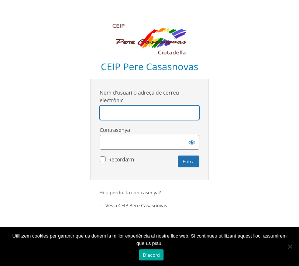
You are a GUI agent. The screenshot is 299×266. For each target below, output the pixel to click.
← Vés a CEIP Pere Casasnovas (133, 205)
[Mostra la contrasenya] (192, 142)
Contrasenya (115, 129)
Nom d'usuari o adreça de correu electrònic (139, 96)
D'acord (151, 255)
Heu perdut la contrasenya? (130, 192)
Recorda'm (121, 159)
